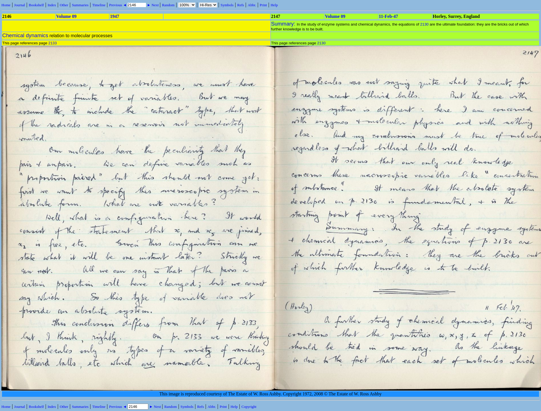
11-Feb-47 (388, 16)
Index (52, 5)
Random (168, 5)
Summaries (80, 5)
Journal (19, 5)
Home (6, 5)
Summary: (284, 24)
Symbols (227, 5)
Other (64, 5)
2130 (424, 24)
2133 (52, 43)
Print (263, 5)
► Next (153, 5)
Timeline (98, 5)
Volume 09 (66, 16)
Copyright (248, 406)
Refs (240, 5)
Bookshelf (36, 5)
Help (274, 5)
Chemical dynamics (25, 35)
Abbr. (252, 5)
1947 (114, 16)
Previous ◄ (118, 5)
